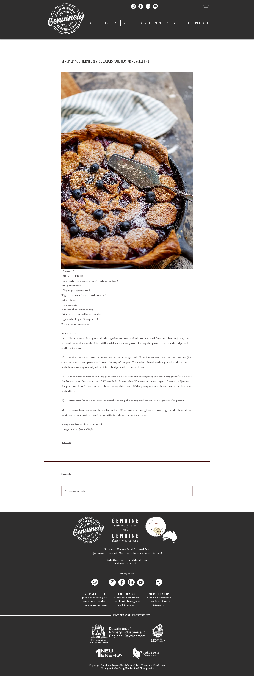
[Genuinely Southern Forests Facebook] (140, 6)
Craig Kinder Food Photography (136, 668)
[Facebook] (121, 582)
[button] (208, 5)
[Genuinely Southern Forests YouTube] (155, 6)
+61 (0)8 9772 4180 (127, 563)
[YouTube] (140, 582)
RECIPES (66, 442)
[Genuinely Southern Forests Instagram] (133, 6)
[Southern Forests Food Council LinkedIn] (148, 6)
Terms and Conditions (153, 665)
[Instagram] (112, 582)
